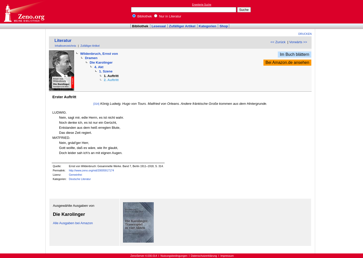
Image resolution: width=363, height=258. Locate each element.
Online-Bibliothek (24, 11)
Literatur (63, 40)
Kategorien (207, 26)
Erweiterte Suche (201, 4)
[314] (96, 103)
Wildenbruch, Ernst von (99, 54)
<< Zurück (278, 42)
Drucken (305, 33)
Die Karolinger (101, 62)
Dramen (91, 58)
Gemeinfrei (75, 174)
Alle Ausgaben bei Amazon (73, 223)
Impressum (227, 255)
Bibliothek (142, 16)
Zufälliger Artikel (182, 26)
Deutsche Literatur (80, 178)
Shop (224, 26)
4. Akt (98, 67)
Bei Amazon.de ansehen (287, 62)
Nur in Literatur (167, 16)
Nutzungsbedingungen (174, 255)
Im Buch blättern (294, 54)
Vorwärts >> (298, 42)
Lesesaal (159, 26)
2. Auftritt (111, 80)
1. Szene (105, 71)
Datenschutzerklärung (204, 255)
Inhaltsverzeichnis (65, 45)
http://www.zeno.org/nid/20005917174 (91, 170)
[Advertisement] (339, 11)
